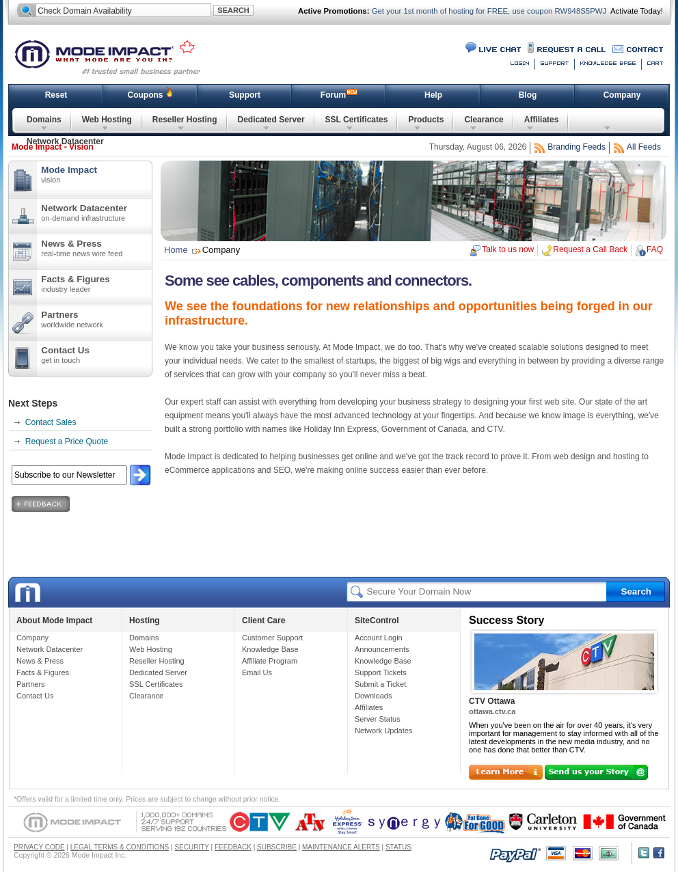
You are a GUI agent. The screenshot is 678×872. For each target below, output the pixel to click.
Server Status (378, 719)
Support (244, 95)
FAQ (655, 249)
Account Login (379, 637)
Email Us (257, 672)
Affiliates (541, 119)
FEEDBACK (233, 847)
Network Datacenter (65, 141)
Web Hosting (107, 119)
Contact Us (95, 354)
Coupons (145, 95)
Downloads (373, 696)
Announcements (382, 649)
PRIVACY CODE (39, 847)
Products (426, 119)
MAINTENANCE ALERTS (341, 847)
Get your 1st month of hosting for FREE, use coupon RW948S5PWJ (488, 11)
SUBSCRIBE (277, 847)
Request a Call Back (590, 249)
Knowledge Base (270, 649)
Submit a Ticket (380, 684)
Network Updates (383, 730)
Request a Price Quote (66, 441)
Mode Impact (116, 56)
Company (622, 95)
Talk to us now (508, 249)
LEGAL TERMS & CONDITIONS (119, 847)
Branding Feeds (576, 147)
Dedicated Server (271, 119)
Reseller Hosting (184, 119)
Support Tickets (381, 672)
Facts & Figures (95, 283)
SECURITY (191, 847)
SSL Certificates (356, 119)
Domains (44, 119)
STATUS (398, 847)
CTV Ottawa (492, 701)
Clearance (483, 119)
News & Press (95, 248)
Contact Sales (51, 422)
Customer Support (272, 637)
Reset (56, 95)
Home (176, 250)
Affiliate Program (269, 661)
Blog (528, 95)
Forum (333, 95)
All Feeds (644, 147)
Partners (95, 319)
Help (433, 95)
